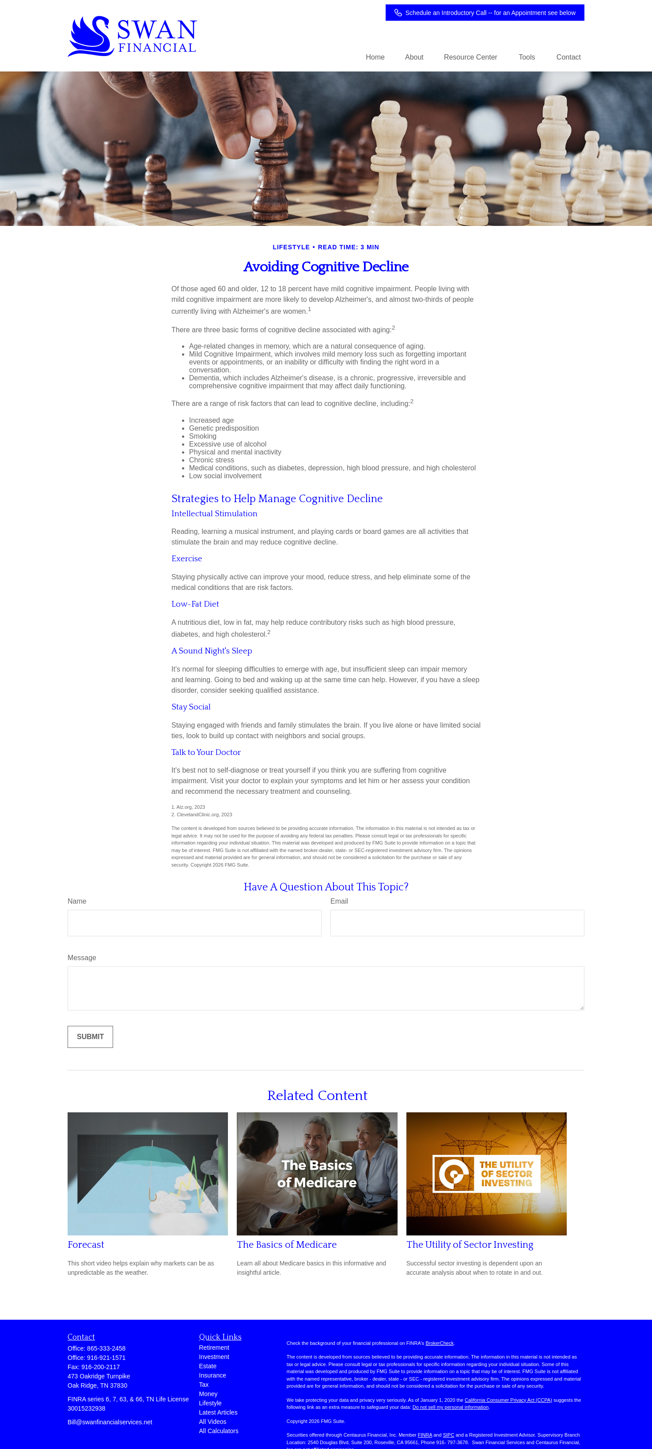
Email (339, 901)
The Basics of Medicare (287, 1244)
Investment (214, 1356)
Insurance (212, 1375)
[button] (375, 57)
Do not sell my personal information (451, 1407)
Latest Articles (218, 1412)
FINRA (425, 1435)
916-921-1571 (106, 1357)
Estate (208, 1366)
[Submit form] (90, 1037)
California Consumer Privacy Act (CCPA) (508, 1400)
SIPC (449, 1435)
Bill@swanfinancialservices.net (110, 1422)
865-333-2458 (106, 1348)
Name (77, 901)
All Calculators (219, 1430)
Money (208, 1393)
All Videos (213, 1421)
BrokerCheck (439, 1343)
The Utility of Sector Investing (469, 1244)
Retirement (214, 1347)
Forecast (86, 1244)
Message (82, 957)
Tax (204, 1384)
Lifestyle (210, 1403)
